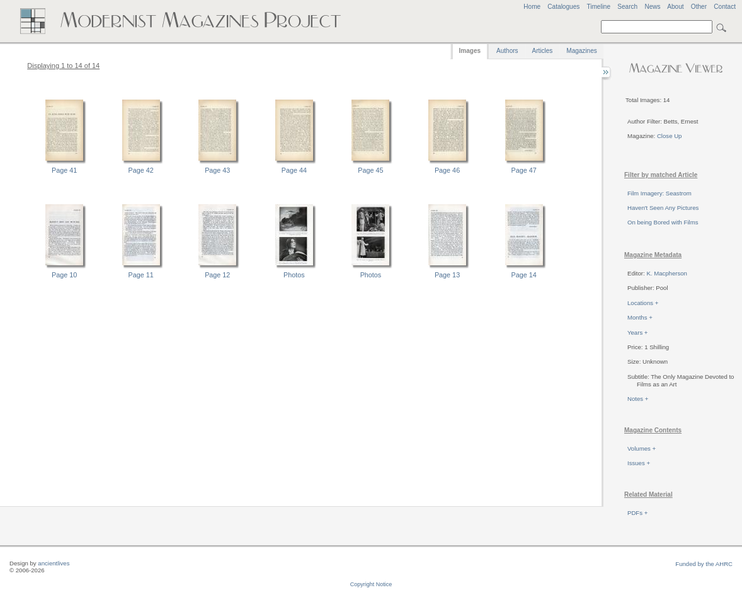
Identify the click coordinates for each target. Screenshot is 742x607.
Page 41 (64, 170)
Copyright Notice (371, 584)
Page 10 (64, 275)
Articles (542, 50)
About (675, 6)
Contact (725, 6)
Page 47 (524, 170)
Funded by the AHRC (704, 563)
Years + (637, 332)
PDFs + (637, 512)
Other (699, 6)
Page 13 (447, 275)
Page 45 (370, 170)
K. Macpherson (666, 273)
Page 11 (141, 275)
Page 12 (217, 275)
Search (627, 6)
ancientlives (53, 563)
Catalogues (563, 6)
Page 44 (294, 170)
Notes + (637, 398)
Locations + (642, 302)
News (652, 6)
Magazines (581, 50)
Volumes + (641, 448)
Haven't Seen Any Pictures (663, 207)
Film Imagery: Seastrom (659, 193)
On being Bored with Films (663, 222)
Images (470, 50)
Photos (294, 275)
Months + (640, 317)
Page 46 (447, 170)
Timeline (598, 6)
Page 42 (141, 170)
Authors (507, 50)
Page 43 (217, 170)
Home (531, 6)
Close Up (669, 135)
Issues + (638, 463)
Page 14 (524, 275)
